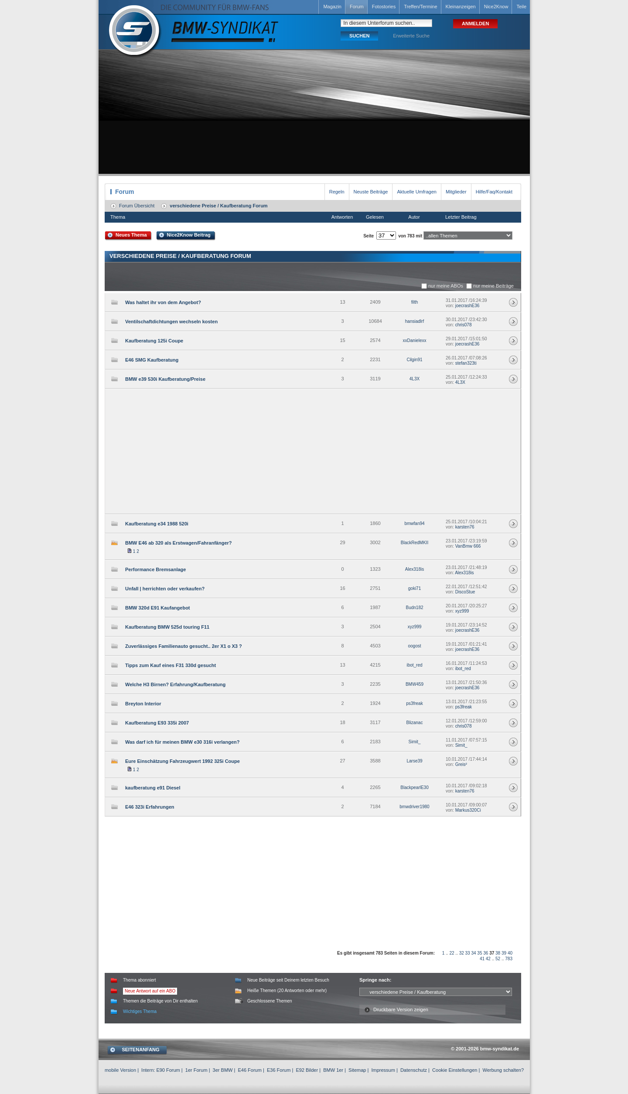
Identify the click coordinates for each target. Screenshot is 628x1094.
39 (504, 953)
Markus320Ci (468, 810)
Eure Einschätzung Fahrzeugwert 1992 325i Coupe (182, 761)
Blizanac (414, 722)
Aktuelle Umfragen (417, 191)
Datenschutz (413, 1070)
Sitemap (357, 1070)
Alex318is (414, 569)
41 (482, 958)
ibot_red (414, 665)
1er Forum (196, 1070)
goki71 (414, 588)
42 (488, 958)
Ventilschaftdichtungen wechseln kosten (171, 321)
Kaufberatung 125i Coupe (154, 340)
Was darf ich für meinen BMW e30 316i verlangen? (182, 742)
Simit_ (415, 741)
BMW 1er (333, 1070)
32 (461, 953)
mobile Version (120, 1070)
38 (497, 953)
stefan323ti (466, 363)
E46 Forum (249, 1070)
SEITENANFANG (140, 1049)
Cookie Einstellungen (454, 1070)
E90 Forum (168, 1070)
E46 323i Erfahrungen (149, 806)
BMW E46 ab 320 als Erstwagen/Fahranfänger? (178, 542)
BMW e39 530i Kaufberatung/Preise (165, 379)
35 (479, 953)
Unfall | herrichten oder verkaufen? (165, 588)
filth (414, 302)
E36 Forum (278, 1070)
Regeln (337, 191)
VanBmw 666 (468, 546)
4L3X (415, 378)
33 (467, 953)
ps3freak (414, 703)
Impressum (383, 1070)
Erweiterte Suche (411, 35)
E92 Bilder (307, 1070)
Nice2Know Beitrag (189, 234)
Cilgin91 (414, 359)
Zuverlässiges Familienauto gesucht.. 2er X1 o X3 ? (183, 646)
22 (451, 953)
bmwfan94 (414, 523)
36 (485, 953)
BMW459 (414, 684)
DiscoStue (465, 591)
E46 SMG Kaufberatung (151, 359)
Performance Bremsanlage (155, 569)
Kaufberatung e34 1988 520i (156, 523)
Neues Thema (131, 234)
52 (497, 958)
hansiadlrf (414, 321)
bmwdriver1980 (414, 806)
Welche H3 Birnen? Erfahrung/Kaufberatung (175, 684)
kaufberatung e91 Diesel (153, 787)
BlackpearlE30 (414, 787)
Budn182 (414, 607)
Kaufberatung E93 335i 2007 (157, 722)
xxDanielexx (415, 340)
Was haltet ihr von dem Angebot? (163, 302)
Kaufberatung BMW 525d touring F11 (167, 627)
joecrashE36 (467, 305)
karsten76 (464, 527)
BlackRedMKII (414, 542)
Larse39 (414, 761)
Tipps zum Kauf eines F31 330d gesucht (170, 665)
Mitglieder (456, 191)
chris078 (463, 324)
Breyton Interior (143, 703)
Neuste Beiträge (371, 191)
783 (508, 958)
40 (510, 953)
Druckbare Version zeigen (400, 1009)
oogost (414, 646)
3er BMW (223, 1070)
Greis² (461, 764)
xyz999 (462, 611)
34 (473, 953)
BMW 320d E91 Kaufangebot (157, 607)
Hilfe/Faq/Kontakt (494, 191)
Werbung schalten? (503, 1070)
